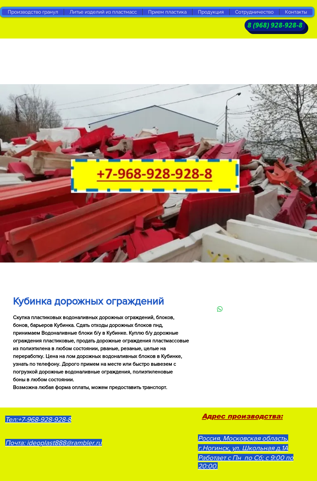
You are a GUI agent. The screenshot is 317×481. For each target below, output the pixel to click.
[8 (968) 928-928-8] (275, 25)
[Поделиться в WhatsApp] (220, 309)
